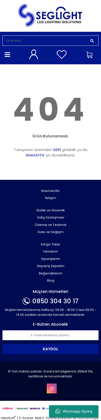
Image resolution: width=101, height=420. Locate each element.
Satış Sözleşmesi (50, 217)
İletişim (50, 198)
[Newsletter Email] (50, 335)
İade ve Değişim (51, 232)
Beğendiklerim (50, 273)
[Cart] (91, 54)
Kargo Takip (50, 244)
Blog (50, 280)
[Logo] (50, 15)
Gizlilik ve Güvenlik (50, 210)
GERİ (57, 149)
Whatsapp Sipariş (73, 411)
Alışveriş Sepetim (50, 266)
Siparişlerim (50, 258)
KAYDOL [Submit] (50, 349)
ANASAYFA (35, 155)
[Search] (44, 41)
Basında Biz (50, 190)
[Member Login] (34, 54)
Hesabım (50, 251)
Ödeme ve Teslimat (50, 224)
